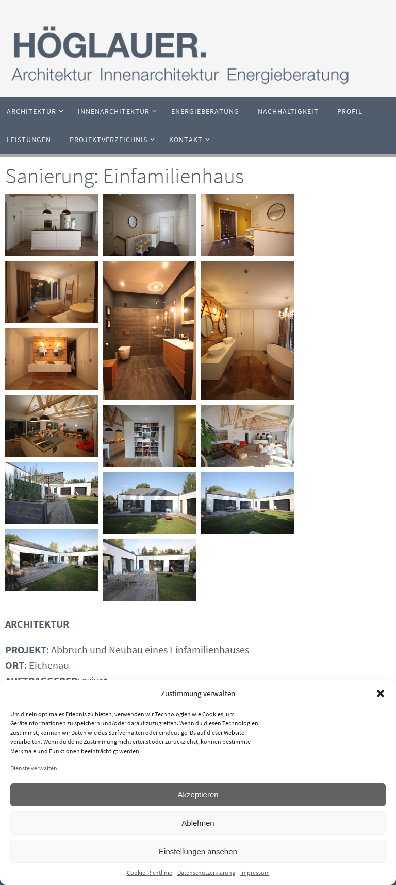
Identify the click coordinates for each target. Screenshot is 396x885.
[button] (380, 693)
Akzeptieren (197, 794)
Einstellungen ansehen (198, 851)
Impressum (255, 872)
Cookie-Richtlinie (149, 872)
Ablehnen (198, 823)
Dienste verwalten (33, 768)
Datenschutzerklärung (206, 872)
